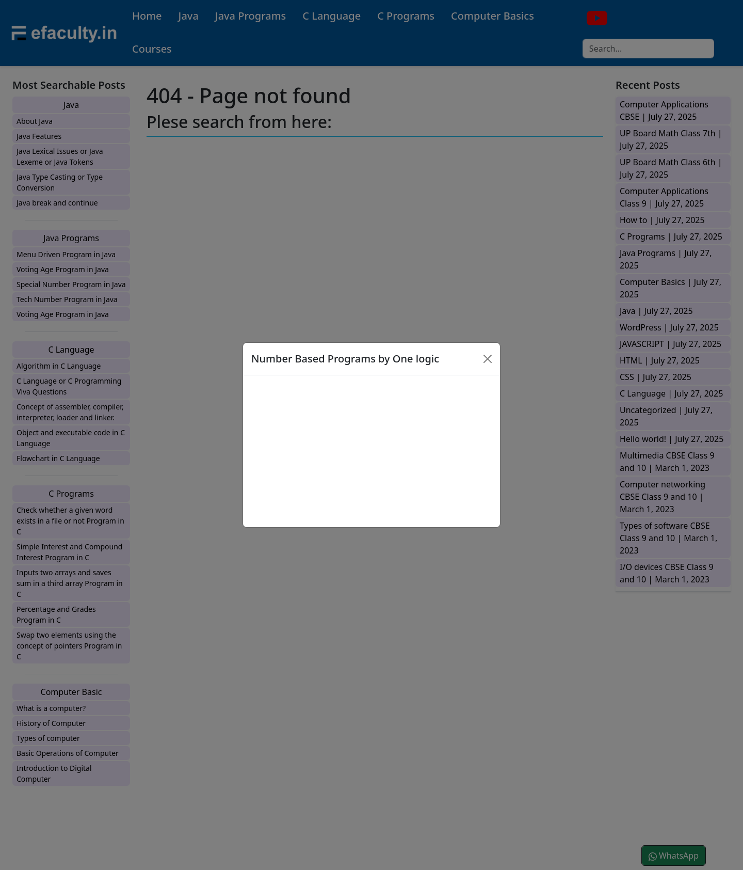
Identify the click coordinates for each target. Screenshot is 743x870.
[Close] (487, 359)
